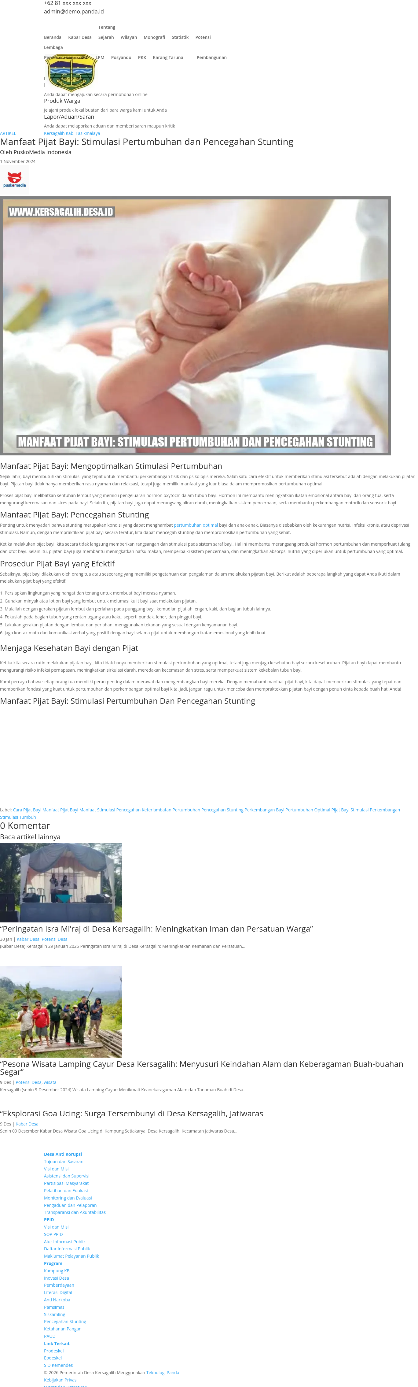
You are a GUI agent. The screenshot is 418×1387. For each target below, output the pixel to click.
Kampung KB (57, 1271)
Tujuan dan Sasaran (63, 1161)
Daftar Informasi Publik (67, 1249)
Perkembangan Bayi (264, 810)
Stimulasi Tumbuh (18, 817)
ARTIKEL (8, 133)
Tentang (106, 28)
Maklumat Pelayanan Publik (71, 1256)
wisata (50, 1082)
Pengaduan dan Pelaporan (70, 1205)
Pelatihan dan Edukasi (66, 1190)
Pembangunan (212, 58)
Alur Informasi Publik (65, 1241)
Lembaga (53, 48)
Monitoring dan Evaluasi (68, 1198)
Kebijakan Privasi (61, 1380)
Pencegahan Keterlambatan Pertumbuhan (158, 810)
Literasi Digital (58, 1292)
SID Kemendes (58, 1365)
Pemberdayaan (59, 1285)
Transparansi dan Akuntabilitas (75, 1212)
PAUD (50, 1336)
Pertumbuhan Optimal (307, 810)
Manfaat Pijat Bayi (60, 810)
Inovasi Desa (56, 1278)
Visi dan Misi (56, 1169)
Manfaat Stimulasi (97, 810)
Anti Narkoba (57, 1300)
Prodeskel (54, 1351)
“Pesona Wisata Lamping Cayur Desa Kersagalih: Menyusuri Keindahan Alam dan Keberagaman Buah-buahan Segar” (201, 1067)
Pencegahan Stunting (222, 810)
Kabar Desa (80, 38)
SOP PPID (53, 1234)
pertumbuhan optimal (196, 525)
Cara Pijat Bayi (27, 810)
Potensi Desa (55, 939)
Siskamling (54, 1314)
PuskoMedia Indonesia (42, 152)
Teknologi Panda (162, 1372)
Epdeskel (53, 1358)
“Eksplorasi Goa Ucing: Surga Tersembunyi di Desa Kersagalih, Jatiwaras (131, 1113)
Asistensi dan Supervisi (67, 1176)
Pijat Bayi (340, 810)
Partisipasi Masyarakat (66, 1183)
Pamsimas (54, 1307)
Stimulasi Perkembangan (375, 810)
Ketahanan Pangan (63, 1329)
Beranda (52, 38)
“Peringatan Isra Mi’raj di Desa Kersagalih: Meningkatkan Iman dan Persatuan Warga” (156, 928)
